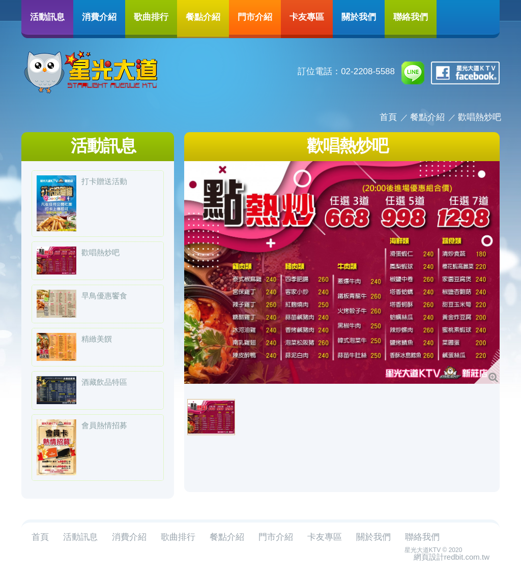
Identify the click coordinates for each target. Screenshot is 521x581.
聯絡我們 (410, 16)
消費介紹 (99, 16)
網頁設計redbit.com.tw (451, 557)
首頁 (388, 117)
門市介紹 (255, 16)
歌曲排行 (151, 16)
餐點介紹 (203, 16)
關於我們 (358, 16)
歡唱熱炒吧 (479, 117)
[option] (342, 272)
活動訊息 (47, 16)
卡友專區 (307, 16)
